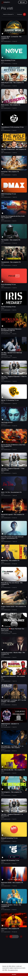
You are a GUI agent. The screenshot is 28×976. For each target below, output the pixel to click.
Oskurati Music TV (6, 332)
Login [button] (22, 2)
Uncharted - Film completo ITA (10, 171)
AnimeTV (3, 703)
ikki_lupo (4, 725)
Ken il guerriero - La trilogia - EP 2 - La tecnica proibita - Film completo (12, 746)
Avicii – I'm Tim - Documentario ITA (11, 492)
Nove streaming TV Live (8, 60)
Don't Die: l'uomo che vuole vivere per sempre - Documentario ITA (12, 537)
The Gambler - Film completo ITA (10, 240)
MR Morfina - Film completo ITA (10, 560)
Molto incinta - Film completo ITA (10, 105)
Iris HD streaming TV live (8, 306)
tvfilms (2, 39)
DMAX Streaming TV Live (8, 194)
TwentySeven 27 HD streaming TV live (12, 127)
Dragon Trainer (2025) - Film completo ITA (13, 606)
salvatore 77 (4, 424)
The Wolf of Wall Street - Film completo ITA (13, 149)
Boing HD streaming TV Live (9, 838)
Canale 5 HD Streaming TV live (10, 860)
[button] (24, 14)
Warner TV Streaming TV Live (10, 400)
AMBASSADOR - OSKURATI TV (10, 724)
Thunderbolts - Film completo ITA (11, 262)
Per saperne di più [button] (13, 970)
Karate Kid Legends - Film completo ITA (12, 514)
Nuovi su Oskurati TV (8, 14)
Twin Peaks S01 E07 (7, 422)
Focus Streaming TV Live (8, 284)
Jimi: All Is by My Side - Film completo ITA (13, 770)
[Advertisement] (14, 958)
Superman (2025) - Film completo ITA (12, 882)
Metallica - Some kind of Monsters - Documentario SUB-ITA (11, 329)
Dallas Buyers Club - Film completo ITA (12, 82)
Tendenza (19, 14)
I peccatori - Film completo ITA (10, 928)
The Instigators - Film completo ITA (11, 792)
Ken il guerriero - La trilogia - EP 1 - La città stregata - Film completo (13, 700)
